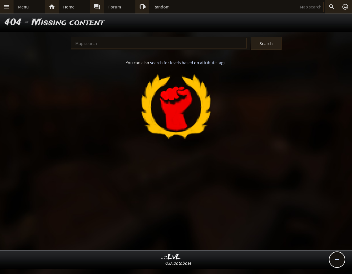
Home (68, 7)
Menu (23, 7)
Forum (114, 7)
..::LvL (170, 257)
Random (161, 7)
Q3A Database (178, 263)
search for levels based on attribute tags (187, 62)
